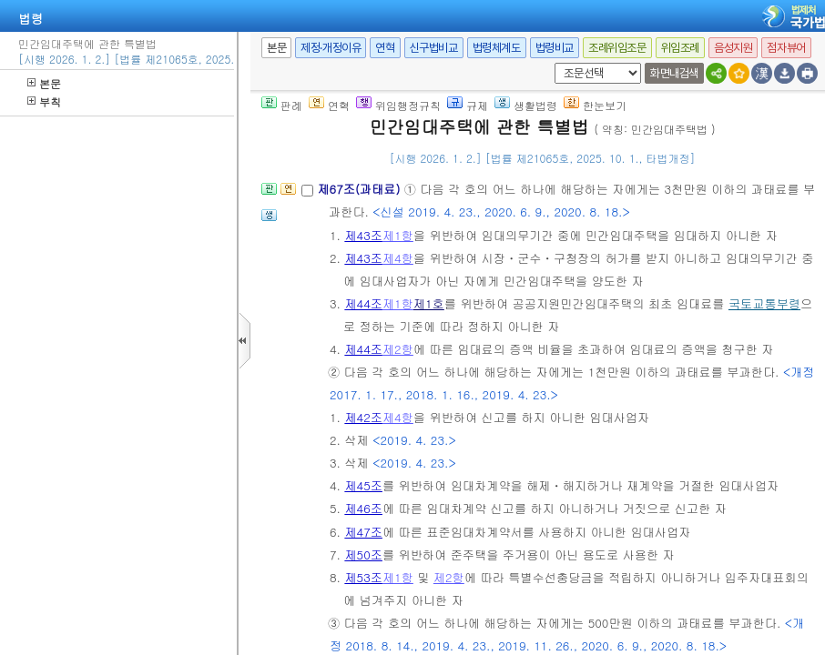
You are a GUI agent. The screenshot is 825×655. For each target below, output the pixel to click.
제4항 (397, 258)
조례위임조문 (617, 48)
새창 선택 (551, 63)
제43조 (363, 235)
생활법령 (525, 105)
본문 (44, 83)
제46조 (363, 508)
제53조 (363, 577)
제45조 (363, 485)
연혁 (384, 48)
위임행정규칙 (398, 105)
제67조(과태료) (360, 188)
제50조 (363, 554)
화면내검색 (674, 73)
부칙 (44, 101)
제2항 (397, 349)
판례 (281, 105)
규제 (467, 105)
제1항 (397, 235)
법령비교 (554, 48)
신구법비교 (434, 48)
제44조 (363, 303)
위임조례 (680, 48)
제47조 (363, 531)
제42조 (363, 417)
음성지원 (733, 48)
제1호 (428, 303)
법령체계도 (497, 48)
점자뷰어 (786, 48)
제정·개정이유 (330, 48)
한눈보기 (595, 105)
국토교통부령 (764, 303)
